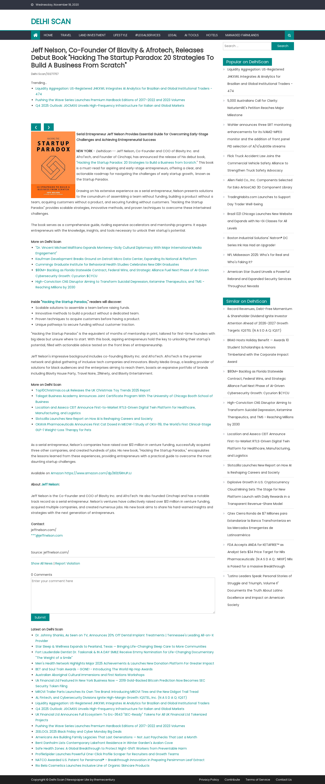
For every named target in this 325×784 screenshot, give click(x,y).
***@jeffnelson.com (47, 535)
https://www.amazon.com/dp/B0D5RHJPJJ (98, 473)
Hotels (212, 35)
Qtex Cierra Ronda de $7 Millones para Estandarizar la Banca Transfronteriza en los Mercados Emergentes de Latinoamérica (259, 524)
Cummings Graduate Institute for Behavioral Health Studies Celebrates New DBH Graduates (107, 264)
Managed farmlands (242, 35)
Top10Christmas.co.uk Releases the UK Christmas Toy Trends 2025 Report (93, 390)
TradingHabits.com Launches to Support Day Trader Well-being (259, 200)
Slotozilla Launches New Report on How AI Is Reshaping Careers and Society (94, 418)
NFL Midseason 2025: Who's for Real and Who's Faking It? (258, 258)
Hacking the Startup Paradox (64, 302)
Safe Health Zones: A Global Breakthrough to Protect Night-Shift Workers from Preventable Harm (111, 748)
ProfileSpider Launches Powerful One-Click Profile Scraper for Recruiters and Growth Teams (107, 754)
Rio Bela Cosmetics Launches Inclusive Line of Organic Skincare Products (92, 765)
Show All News (42, 563)
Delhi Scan (51, 21)
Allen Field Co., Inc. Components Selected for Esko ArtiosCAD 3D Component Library (259, 184)
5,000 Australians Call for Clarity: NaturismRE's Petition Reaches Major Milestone (255, 107)
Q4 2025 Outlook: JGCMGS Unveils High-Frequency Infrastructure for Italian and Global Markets (110, 105)
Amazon (57, 473)
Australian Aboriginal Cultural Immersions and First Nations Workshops (90, 675)
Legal (172, 35)
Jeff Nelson (50, 484)
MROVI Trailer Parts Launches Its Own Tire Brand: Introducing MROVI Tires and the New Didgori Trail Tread (117, 691)
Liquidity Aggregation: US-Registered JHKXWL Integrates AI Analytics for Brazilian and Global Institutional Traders (122, 703)
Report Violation (67, 563)
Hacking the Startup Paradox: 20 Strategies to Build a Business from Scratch (137, 162)
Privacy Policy (209, 779)
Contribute (232, 779)
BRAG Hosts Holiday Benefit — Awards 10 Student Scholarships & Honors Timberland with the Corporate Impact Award (258, 351)
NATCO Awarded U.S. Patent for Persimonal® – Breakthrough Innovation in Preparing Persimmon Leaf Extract (120, 760)
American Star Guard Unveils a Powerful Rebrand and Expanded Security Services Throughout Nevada (259, 278)
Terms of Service (258, 779)
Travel (65, 35)
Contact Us (284, 779)
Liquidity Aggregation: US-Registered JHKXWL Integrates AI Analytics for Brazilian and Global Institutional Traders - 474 (260, 80)
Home (48, 35)
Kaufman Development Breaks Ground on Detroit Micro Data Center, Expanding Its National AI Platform (116, 259)
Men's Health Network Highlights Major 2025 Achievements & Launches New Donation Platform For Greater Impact (125, 663)
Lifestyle (120, 35)
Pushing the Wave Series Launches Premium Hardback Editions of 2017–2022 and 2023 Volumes (110, 100)
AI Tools (192, 35)
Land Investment (92, 35)
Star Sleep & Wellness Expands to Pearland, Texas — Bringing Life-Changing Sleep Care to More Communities (121, 646)
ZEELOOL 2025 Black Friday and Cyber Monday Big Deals (79, 731)
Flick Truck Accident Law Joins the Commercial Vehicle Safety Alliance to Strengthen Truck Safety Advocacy (257, 163)
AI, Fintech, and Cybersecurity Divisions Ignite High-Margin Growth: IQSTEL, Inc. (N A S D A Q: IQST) (111, 697)
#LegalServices (147, 35)
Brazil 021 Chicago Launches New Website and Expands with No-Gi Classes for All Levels (259, 221)
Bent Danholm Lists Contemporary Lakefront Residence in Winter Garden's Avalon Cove (104, 743)
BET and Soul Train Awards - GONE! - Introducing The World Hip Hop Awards (94, 669)
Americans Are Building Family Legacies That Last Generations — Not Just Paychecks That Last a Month (116, 737)
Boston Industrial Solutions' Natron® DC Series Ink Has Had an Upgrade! (257, 241)
